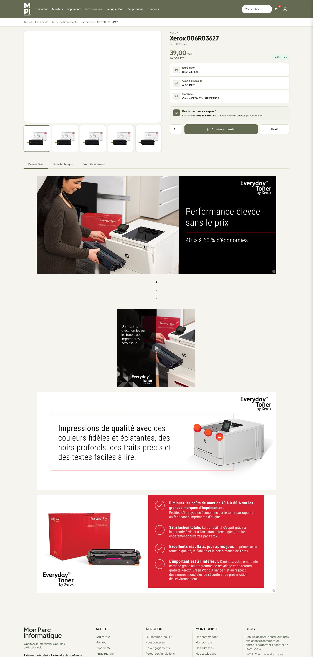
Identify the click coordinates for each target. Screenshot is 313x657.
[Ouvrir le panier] (276, 9)
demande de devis (232, 115)
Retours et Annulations (160, 653)
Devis (274, 129)
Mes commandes (206, 636)
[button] (26, 233)
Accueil (28, 22)
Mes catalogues (205, 653)
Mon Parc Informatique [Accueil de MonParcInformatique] (43, 632)
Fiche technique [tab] (63, 164)
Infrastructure (105, 653)
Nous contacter (156, 642)
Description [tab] (35, 164)
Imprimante (41, 22)
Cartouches (87, 22)
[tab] (156, 282)
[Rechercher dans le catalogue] (257, 9)
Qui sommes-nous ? (159, 636)
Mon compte (203, 642)
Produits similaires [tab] (94, 164)
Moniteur (101, 642)
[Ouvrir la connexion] (285, 9)
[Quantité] (176, 129)
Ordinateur (103, 636)
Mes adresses (204, 648)
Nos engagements (158, 648)
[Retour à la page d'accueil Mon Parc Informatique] (27, 9)
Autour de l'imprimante (64, 22)
